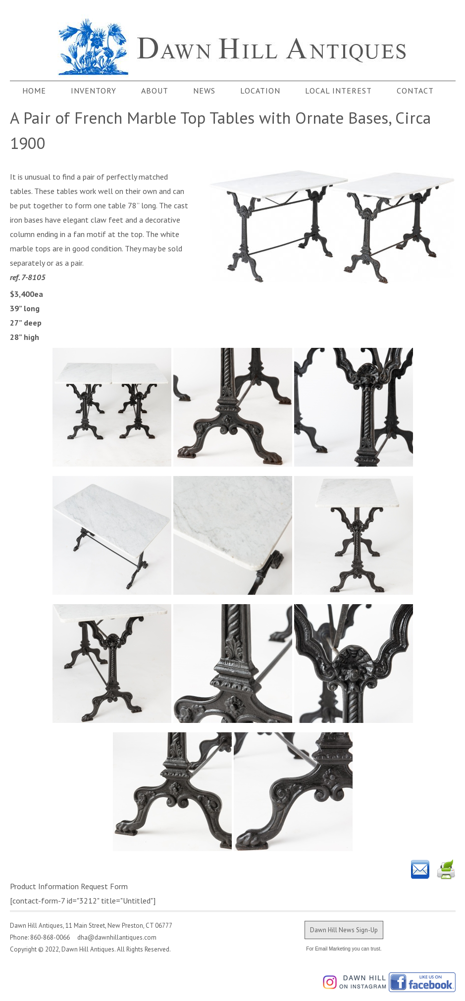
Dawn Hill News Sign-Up (344, 930)
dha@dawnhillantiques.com (113, 937)
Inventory (93, 90)
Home (34, 90)
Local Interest (338, 90)
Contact (415, 90)
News (204, 90)
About (154, 90)
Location (260, 90)
